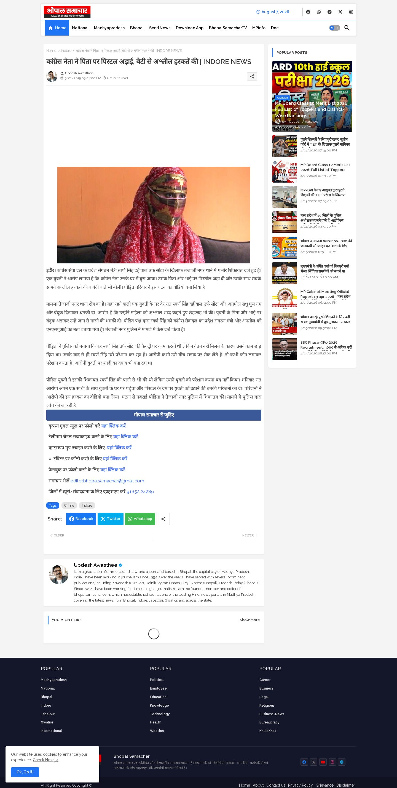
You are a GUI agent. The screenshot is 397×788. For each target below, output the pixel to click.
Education (158, 697)
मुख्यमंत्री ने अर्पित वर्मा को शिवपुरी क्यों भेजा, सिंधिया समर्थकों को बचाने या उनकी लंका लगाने (325, 271)
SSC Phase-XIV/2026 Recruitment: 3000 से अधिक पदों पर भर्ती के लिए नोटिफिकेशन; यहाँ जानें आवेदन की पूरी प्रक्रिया (326, 350)
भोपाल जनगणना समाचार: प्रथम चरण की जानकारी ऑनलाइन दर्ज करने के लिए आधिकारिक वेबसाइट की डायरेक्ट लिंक (326, 246)
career (264, 680)
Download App (189, 28)
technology (160, 714)
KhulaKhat (267, 731)
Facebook (84, 519)
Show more (250, 620)
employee (158, 688)
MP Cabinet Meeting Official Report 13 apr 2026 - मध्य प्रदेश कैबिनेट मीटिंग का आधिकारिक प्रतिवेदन (325, 297)
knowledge (159, 705)
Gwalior (47, 722)
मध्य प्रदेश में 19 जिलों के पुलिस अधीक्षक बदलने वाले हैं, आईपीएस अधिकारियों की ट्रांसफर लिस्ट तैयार (322, 220)
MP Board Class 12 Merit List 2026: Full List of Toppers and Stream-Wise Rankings (325, 170)
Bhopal (137, 28)
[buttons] (308, 12)
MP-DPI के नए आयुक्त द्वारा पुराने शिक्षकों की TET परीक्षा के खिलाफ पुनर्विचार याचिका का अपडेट (323, 195)
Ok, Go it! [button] (25, 772)
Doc (274, 28)
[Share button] (163, 519)
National (80, 28)
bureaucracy (269, 722)
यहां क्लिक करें (113, 426)
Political (157, 680)
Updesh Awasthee (95, 565)
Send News (159, 28)
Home (60, 28)
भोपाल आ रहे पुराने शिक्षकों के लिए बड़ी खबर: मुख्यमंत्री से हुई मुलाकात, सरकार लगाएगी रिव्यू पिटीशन (325, 322)
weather (157, 731)
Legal (264, 697)
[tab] (57, 28)
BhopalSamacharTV (228, 28)
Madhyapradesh (109, 28)
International (51, 731)
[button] (334, 28)
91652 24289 (140, 491)
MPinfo (258, 28)
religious (267, 705)
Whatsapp (143, 519)
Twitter (113, 519)
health (155, 722)
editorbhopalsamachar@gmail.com (107, 481)
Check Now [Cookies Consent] (43, 760)
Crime (69, 505)
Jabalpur (48, 714)
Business (266, 688)
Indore (66, 51)
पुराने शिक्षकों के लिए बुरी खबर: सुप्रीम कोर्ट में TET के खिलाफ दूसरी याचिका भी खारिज (325, 144)
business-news (271, 714)
